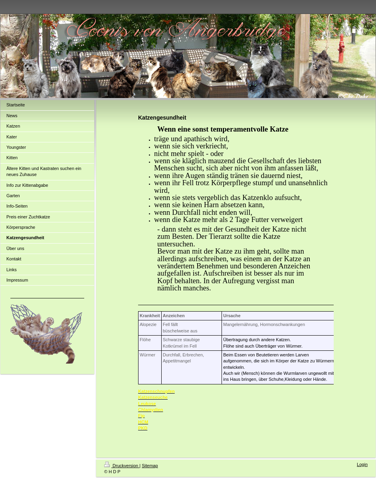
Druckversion (121, 465)
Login (362, 464)
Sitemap (150, 465)
